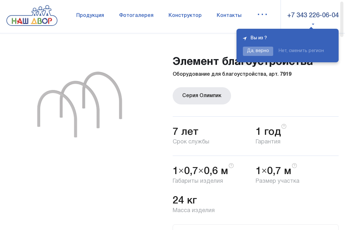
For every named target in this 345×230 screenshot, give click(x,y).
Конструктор (185, 15)
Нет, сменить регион (301, 51)
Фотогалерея (136, 15)
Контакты (229, 15)
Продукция (90, 15)
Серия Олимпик (201, 96)
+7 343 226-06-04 (313, 16)
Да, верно (258, 51)
